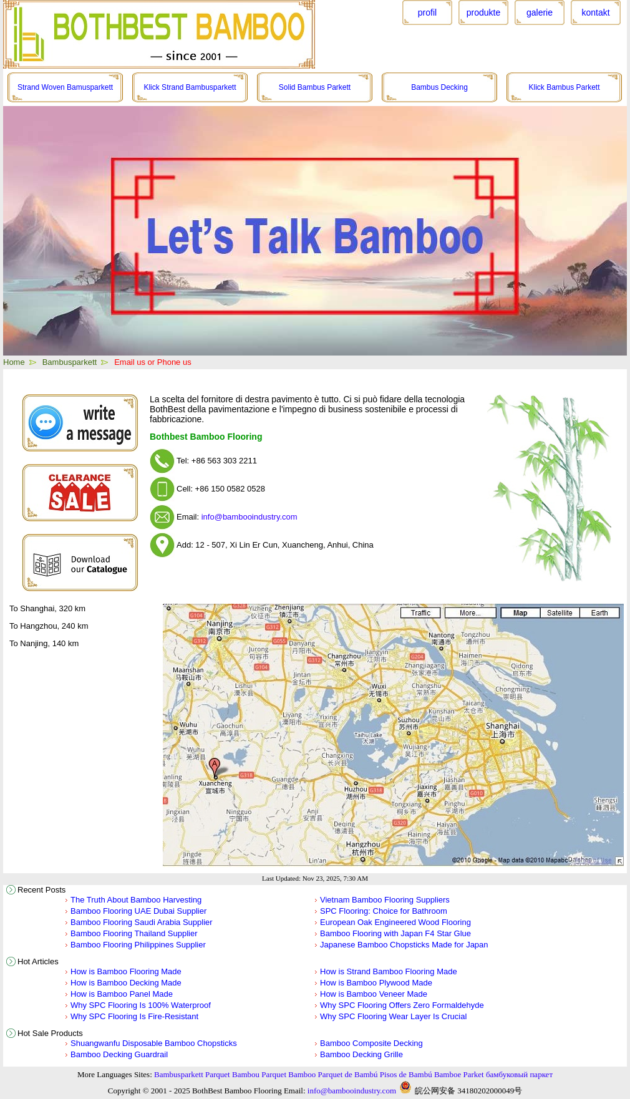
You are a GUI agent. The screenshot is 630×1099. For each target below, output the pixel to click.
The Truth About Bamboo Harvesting (135, 899)
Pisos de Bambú (406, 1074)
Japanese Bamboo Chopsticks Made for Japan (404, 944)
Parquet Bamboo (288, 1074)
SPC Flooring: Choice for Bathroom (383, 911)
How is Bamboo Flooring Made (126, 971)
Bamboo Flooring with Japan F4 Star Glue (395, 933)
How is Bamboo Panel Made (121, 994)
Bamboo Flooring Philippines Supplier (138, 944)
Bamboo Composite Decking (371, 1043)
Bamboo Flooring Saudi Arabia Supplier (141, 922)
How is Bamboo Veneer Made (373, 994)
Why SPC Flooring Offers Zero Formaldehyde (402, 1005)
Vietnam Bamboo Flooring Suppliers (385, 899)
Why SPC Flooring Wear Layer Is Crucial (393, 1016)
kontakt (595, 12)
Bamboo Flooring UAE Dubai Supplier (138, 911)
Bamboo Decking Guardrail (119, 1054)
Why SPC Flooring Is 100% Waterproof (140, 1005)
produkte (483, 12)
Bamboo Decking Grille (361, 1054)
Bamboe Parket (459, 1074)
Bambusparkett (69, 362)
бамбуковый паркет (519, 1074)
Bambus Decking (439, 87)
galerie (539, 12)
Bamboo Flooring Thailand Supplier (134, 933)
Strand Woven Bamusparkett (65, 87)
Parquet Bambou (232, 1074)
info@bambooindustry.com (249, 516)
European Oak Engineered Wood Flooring (395, 922)
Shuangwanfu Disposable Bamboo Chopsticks (153, 1043)
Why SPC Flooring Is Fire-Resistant (134, 1016)
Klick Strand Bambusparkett (189, 87)
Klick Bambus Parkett (563, 87)
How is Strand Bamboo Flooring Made (388, 971)
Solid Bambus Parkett (315, 87)
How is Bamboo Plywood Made (376, 982)
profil (427, 12)
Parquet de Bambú (348, 1074)
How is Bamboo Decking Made (126, 982)
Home (14, 362)
